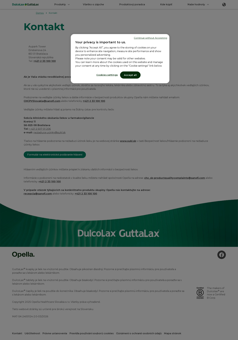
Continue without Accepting (150, 37)
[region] (120, 58)
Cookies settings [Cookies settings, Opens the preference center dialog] (107, 74)
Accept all (130, 75)
